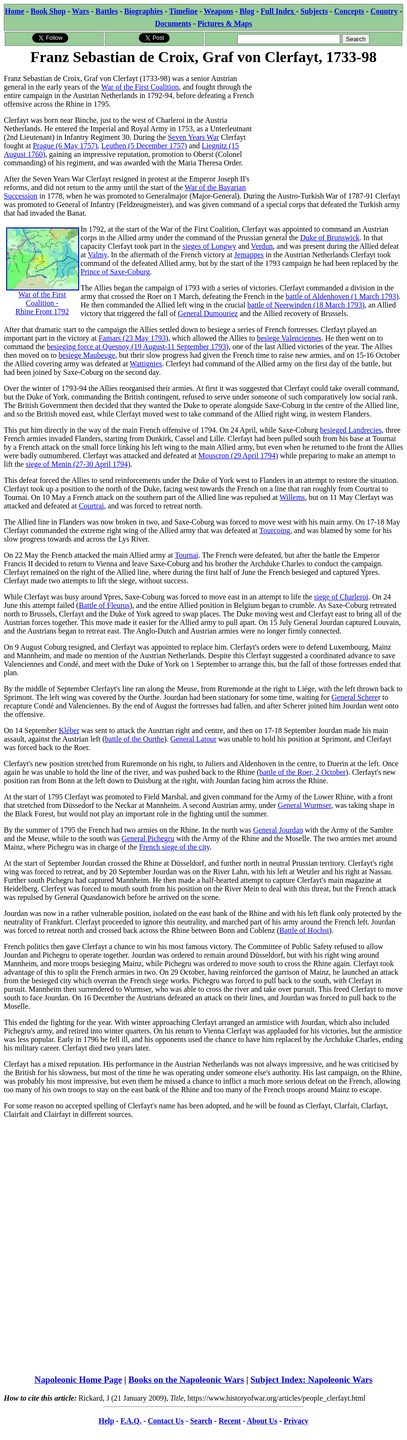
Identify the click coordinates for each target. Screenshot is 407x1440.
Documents (173, 23)
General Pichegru (147, 838)
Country (384, 11)
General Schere (355, 697)
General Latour (193, 739)
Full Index (278, 11)
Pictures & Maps (225, 23)
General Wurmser (304, 805)
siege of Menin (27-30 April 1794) (78, 464)
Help (106, 1421)
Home (14, 11)
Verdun (262, 246)
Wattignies (146, 364)
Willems (292, 497)
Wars (80, 11)
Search (201, 1421)
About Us (262, 1421)
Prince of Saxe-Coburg (115, 272)
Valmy (97, 255)
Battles (107, 11)
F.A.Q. (130, 1421)
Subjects (314, 11)
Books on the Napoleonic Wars (186, 1380)
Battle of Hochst (304, 930)
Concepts (349, 11)
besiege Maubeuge (87, 355)
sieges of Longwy (209, 246)
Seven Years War (193, 137)
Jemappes (248, 255)
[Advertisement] (332, 126)
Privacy (296, 1421)
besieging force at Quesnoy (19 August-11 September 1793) (138, 347)
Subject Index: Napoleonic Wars (311, 1380)
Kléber (69, 730)
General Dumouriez (208, 313)
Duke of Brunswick (329, 238)
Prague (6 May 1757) (65, 146)
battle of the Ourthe (134, 739)
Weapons (218, 11)
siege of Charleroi (341, 597)
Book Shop (47, 11)
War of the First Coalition (140, 87)
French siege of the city (174, 847)
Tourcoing (274, 530)
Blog (247, 11)
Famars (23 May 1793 (132, 338)
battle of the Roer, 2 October (302, 772)
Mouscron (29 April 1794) (238, 456)
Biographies (143, 11)
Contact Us (166, 1421)
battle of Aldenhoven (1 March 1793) (342, 296)
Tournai (187, 555)
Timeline (183, 11)
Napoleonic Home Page (78, 1380)
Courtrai (91, 506)
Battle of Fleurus (104, 605)
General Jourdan (278, 830)
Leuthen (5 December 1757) (144, 146)
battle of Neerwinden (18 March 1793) (305, 305)
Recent (229, 1421)
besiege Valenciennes (289, 338)
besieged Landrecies (350, 430)
